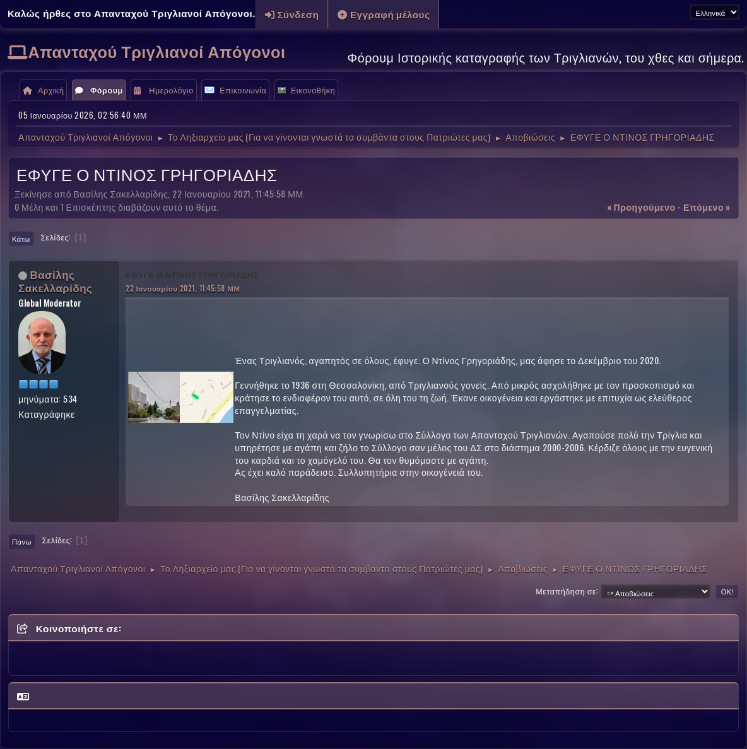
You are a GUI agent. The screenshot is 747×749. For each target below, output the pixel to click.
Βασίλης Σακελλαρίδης (55, 280)
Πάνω (22, 541)
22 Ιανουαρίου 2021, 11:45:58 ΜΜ (183, 288)
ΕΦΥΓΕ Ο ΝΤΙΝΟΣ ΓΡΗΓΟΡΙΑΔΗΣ (192, 275)
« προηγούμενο (641, 206)
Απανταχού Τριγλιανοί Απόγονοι (157, 50)
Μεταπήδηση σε (566, 591)
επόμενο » (707, 206)
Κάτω (21, 238)
